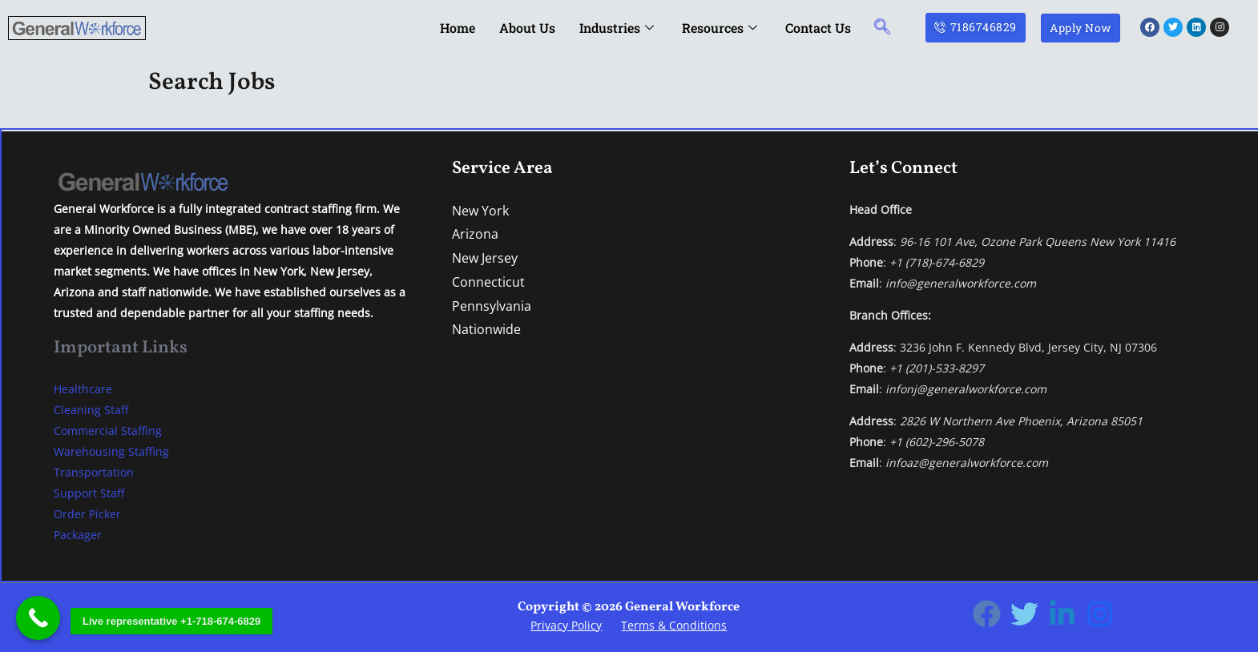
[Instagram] (1100, 614)
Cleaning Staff (91, 409)
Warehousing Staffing (111, 451)
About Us (527, 27)
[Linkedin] (1062, 614)
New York (480, 210)
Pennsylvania (491, 306)
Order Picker (87, 513)
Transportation (94, 472)
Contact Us (818, 27)
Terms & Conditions (674, 625)
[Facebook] (987, 614)
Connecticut (488, 282)
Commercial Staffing (108, 430)
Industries (618, 27)
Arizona (475, 234)
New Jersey (485, 258)
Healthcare (83, 388)
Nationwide (486, 329)
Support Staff (89, 493)
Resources (721, 27)
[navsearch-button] (882, 27)
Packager (78, 534)
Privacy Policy (566, 625)
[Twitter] (1024, 614)
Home (457, 27)
